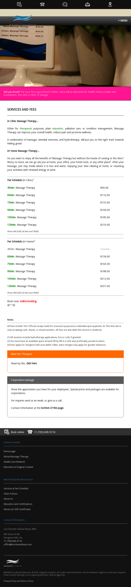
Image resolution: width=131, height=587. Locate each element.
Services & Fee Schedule (16, 488)
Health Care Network (14, 461)
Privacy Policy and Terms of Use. (19, 581)
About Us (8, 498)
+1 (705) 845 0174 (13, 541)
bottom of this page (52, 407)
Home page (9, 451)
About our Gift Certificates (17, 509)
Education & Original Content (18, 467)
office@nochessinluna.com (18, 544)
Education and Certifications (18, 504)
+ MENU (122, 20)
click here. (31, 363)
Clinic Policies (10, 493)
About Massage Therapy (16, 456)
